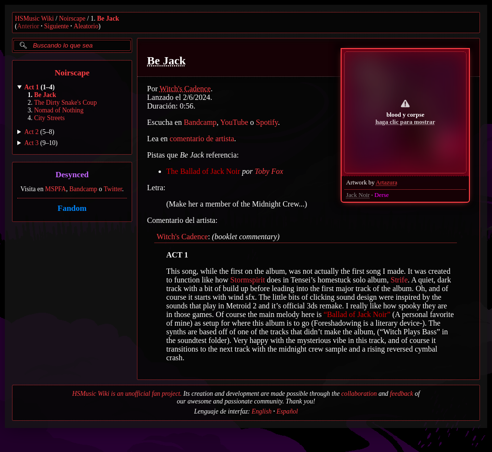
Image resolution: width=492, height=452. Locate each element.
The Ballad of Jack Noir (203, 171)
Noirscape (72, 18)
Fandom (72, 208)
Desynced (72, 175)
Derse (381, 195)
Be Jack (108, 18)
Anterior (28, 26)
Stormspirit (247, 280)
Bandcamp (83, 189)
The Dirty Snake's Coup (65, 102)
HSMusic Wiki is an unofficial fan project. (127, 393)
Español (287, 411)
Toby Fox (269, 171)
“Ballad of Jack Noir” (356, 314)
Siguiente (56, 26)
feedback (401, 393)
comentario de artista (202, 138)
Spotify (267, 122)
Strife (399, 280)
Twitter (113, 189)
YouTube (234, 122)
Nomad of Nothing (59, 110)
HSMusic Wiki (34, 18)
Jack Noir (357, 195)
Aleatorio (86, 26)
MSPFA (55, 189)
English (262, 411)
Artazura (386, 182)
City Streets (49, 118)
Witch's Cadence (185, 89)
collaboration (359, 393)
